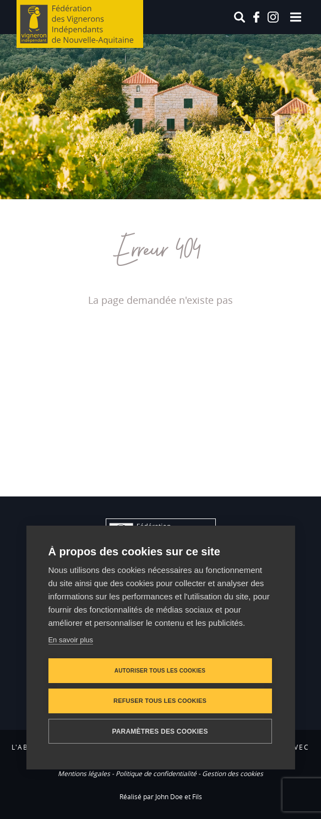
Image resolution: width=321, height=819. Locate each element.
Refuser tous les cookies (159, 700)
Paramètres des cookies (160, 731)
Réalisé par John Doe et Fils (160, 796)
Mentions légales (84, 773)
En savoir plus (70, 640)
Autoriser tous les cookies (160, 671)
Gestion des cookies (232, 773)
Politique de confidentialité (156, 773)
